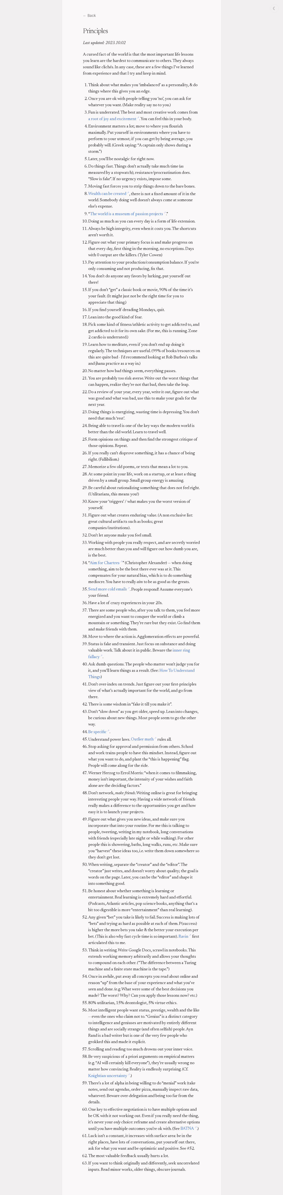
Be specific (97, 732)
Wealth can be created (107, 194)
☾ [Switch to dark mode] (274, 8)
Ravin (183, 937)
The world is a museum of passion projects (126, 214)
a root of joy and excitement (112, 119)
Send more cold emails (107, 589)
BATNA (187, 1129)
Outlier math (142, 739)
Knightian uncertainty (107, 1076)
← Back (89, 15)
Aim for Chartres (105, 563)
